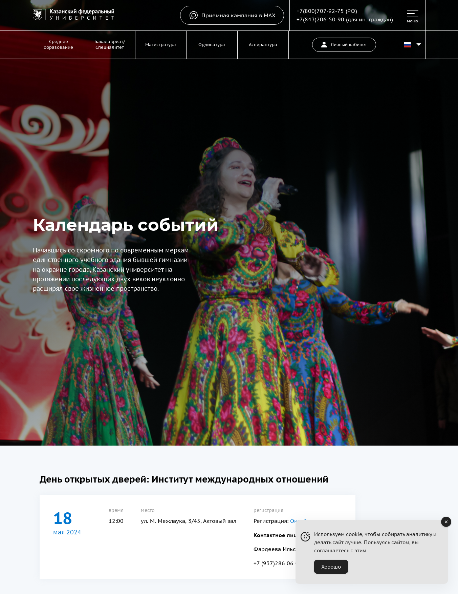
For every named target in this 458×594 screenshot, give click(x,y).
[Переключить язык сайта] (412, 45)
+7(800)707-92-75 (320, 10)
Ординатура (211, 44)
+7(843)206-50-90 (320, 19)
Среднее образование (58, 44)
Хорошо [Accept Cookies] (331, 567)
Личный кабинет (344, 44)
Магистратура (160, 44)
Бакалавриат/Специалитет (109, 44)
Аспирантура (263, 44)
